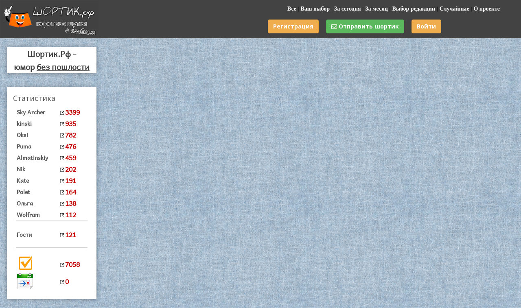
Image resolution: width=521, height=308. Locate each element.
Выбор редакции (413, 9)
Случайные (454, 9)
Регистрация (293, 26)
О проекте (486, 9)
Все (291, 9)
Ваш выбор (315, 9)
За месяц (376, 9)
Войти (426, 26)
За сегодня (347, 9)
